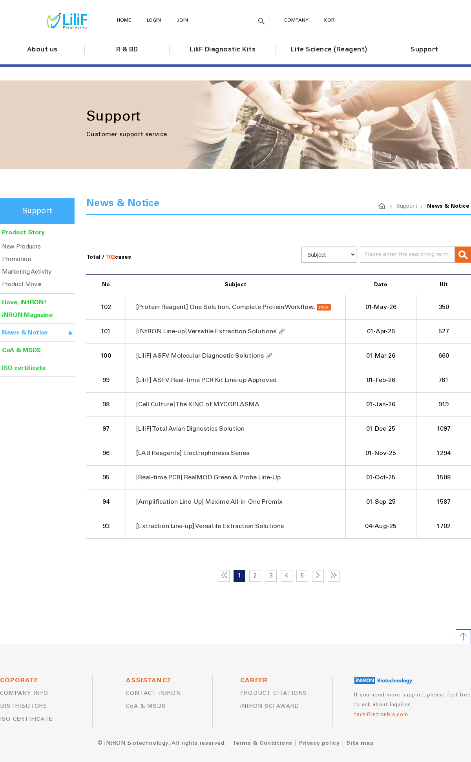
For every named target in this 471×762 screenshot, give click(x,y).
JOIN (182, 20)
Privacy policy (319, 743)
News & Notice (25, 332)
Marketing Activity (26, 272)
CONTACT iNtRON (153, 693)
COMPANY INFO (24, 693)
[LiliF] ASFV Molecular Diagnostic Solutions (200, 356)
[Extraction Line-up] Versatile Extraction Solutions (210, 526)
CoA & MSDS (21, 350)
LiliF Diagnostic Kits (223, 49)
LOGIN (154, 20)
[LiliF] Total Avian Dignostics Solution (190, 429)
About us (42, 49)
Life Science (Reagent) (329, 49)
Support (424, 49)
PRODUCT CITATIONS (273, 693)
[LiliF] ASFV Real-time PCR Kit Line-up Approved (206, 380)
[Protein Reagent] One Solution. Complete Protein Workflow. (225, 307)
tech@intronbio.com (381, 714)
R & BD (127, 49)
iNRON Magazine (27, 315)
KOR (329, 20)
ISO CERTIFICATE (26, 719)
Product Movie (22, 284)
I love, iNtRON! (24, 302)
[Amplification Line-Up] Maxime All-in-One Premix (209, 502)
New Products (21, 247)
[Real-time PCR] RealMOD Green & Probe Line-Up (208, 477)
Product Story (23, 232)
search (261, 21)
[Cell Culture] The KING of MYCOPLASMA (197, 404)
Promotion (16, 259)
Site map (360, 743)
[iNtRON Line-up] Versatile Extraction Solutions (206, 331)
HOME (124, 20)
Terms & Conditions (262, 743)
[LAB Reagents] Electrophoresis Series (192, 453)
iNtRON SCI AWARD (269, 706)
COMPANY (296, 20)
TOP (463, 636)
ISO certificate (24, 368)
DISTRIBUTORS (23, 706)
